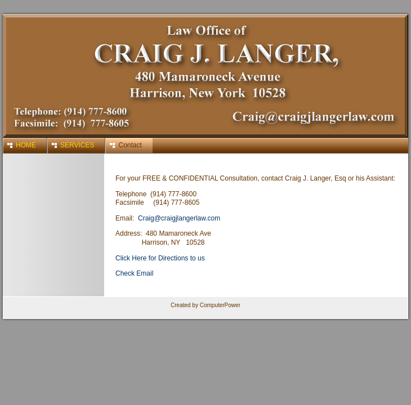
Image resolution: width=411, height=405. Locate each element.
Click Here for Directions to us (160, 258)
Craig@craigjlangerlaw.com (179, 218)
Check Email (134, 273)
